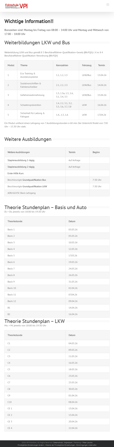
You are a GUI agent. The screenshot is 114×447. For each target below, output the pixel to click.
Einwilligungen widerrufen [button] (86, 445)
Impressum (68, 442)
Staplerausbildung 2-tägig (21, 166)
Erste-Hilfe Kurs (16, 173)
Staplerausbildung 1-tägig (21, 160)
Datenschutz (58, 442)
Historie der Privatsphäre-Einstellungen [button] (60, 445)
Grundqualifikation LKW (35, 186)
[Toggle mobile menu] (108, 4)
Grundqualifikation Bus (34, 179)
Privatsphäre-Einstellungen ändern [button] (31, 445)
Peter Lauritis (87, 442)
